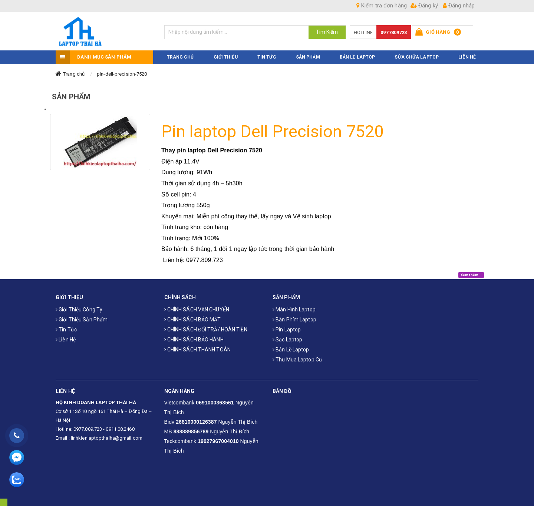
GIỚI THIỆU (226, 56)
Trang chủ (74, 73)
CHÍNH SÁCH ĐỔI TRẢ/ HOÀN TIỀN (205, 329)
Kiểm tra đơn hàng (381, 5)
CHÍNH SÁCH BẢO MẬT (192, 319)
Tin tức (66, 329)
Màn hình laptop (294, 309)
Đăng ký (424, 5)
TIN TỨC (266, 56)
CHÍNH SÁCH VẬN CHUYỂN (196, 309)
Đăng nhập (459, 5)
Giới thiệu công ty (79, 309)
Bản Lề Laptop (357, 56)
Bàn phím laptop (294, 319)
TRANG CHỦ (180, 56)
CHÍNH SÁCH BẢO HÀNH (194, 339)
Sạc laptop (287, 339)
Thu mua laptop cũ (297, 359)
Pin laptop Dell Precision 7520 (272, 131)
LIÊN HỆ (467, 56)
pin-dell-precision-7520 (122, 73)
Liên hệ (66, 339)
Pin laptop (287, 329)
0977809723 (393, 32)
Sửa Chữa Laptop (417, 56)
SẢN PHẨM (308, 56)
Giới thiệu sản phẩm (82, 319)
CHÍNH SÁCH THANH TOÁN (197, 349)
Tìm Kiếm (327, 32)
